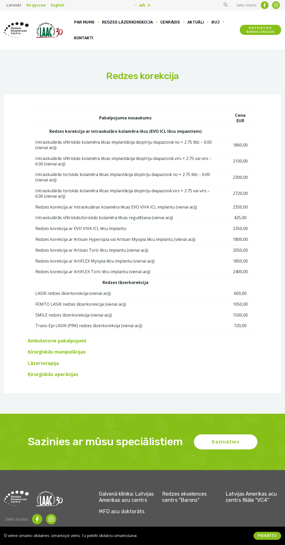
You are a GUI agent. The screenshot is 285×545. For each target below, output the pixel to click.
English (57, 5)
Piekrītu (267, 536)
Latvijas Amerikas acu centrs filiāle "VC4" (251, 497)
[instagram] (276, 5)
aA (142, 5)
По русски (36, 5)
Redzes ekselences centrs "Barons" (184, 497)
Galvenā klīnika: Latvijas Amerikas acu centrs (126, 497)
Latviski (13, 5)
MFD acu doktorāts (122, 511)
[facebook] (264, 5)
